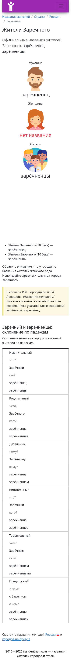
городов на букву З (16, 639)
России (50, 634)
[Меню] (61, 6)
